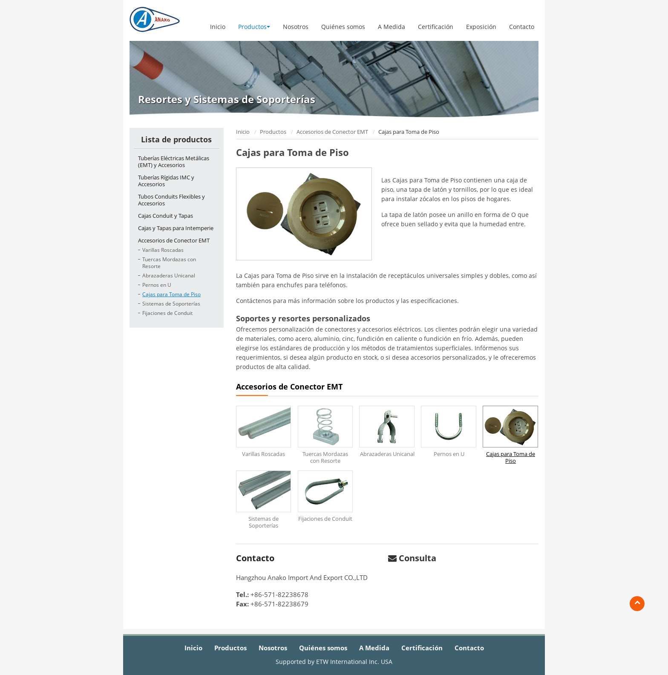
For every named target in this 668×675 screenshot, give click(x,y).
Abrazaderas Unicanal (168, 275)
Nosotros (295, 27)
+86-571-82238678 (279, 594)
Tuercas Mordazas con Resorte (169, 263)
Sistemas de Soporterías (171, 303)
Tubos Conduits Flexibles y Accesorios (171, 200)
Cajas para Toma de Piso (171, 294)
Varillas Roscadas (163, 250)
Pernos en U (156, 284)
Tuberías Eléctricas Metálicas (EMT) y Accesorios (173, 161)
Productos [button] (254, 27)
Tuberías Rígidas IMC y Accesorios (166, 180)
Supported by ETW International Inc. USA (334, 662)
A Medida (391, 27)
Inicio (217, 27)
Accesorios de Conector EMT (332, 132)
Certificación (435, 27)
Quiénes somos (343, 27)
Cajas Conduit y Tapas (165, 215)
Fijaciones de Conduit (167, 313)
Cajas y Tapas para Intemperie (175, 228)
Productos (273, 132)
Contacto (521, 27)
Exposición (481, 27)
